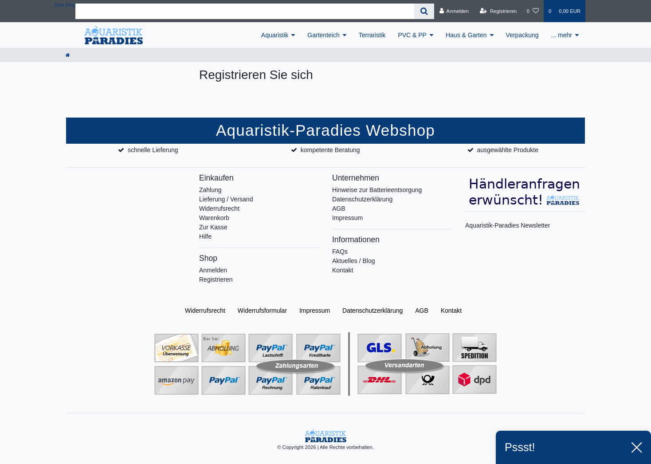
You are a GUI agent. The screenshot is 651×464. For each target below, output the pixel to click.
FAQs (340, 251)
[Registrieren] (498, 11)
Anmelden (213, 270)
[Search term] (244, 11)
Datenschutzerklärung (362, 199)
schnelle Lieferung (153, 149)
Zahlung (210, 189)
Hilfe (205, 236)
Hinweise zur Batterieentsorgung (377, 189)
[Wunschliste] (533, 11)
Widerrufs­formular (262, 310)
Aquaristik (274, 35)
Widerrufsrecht (219, 208)
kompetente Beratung (330, 149)
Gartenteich (323, 35)
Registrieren (215, 279)
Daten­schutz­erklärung (372, 310)
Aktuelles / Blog (353, 260)
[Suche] (424, 11)
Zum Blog (64, 5)
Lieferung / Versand (226, 199)
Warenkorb (214, 217)
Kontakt (342, 270)
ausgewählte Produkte (507, 149)
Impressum (347, 217)
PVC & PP (412, 35)
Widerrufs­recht (205, 310)
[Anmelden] (454, 11)
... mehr (561, 35)
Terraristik (372, 35)
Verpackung (522, 35)
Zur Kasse (213, 227)
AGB (338, 208)
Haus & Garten (466, 35)
